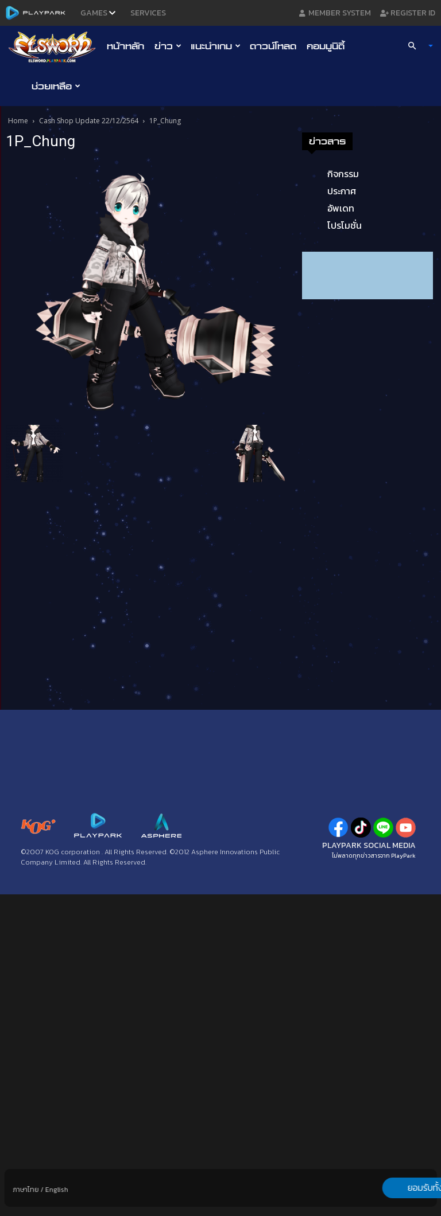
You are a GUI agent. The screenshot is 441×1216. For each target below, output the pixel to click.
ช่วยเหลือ (56, 86)
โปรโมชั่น (344, 225)
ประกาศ (341, 191)
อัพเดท (340, 208)
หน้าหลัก (125, 45)
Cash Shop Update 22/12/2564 (88, 121)
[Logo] (55, 46)
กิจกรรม (343, 174)
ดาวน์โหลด (273, 45)
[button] (416, 46)
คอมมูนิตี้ (326, 45)
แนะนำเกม (216, 45)
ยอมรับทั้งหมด (376, 1188)
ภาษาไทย (26, 1189)
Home (18, 121)
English (56, 1189)
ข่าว (167, 45)
